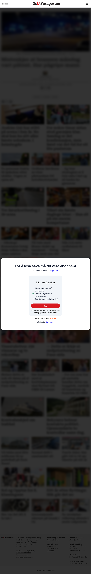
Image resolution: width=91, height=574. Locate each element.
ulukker (46, 97)
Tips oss (4, 4)
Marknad (50, 551)
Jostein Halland (53, 540)
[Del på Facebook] (42, 88)
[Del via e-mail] (49, 88)
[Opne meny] (87, 3)
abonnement (50, 322)
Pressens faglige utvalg (25, 551)
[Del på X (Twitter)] (45, 88)
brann (54, 97)
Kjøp (45, 306)
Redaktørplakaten (23, 553)
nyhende (37, 97)
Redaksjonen (52, 546)
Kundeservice (52, 548)
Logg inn (45, 270)
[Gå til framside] (46, 4)
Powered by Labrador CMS (45, 571)
